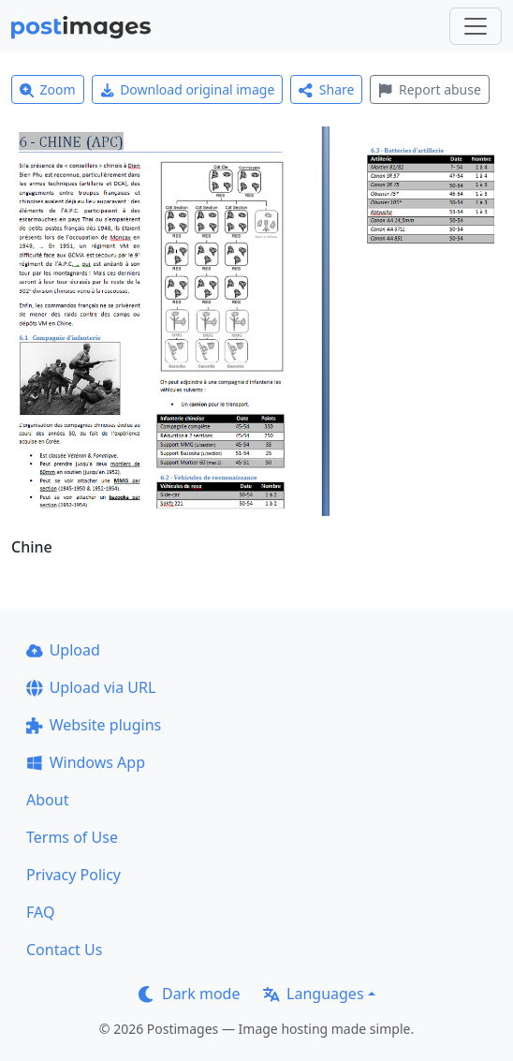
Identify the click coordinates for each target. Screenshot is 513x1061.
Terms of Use (72, 837)
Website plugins (93, 725)
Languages (313, 993)
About (47, 799)
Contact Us (64, 949)
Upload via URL (90, 687)
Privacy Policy (73, 874)
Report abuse (429, 89)
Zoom (48, 89)
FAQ (40, 912)
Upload (63, 650)
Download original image (187, 89)
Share (326, 89)
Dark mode (189, 993)
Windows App (85, 762)
